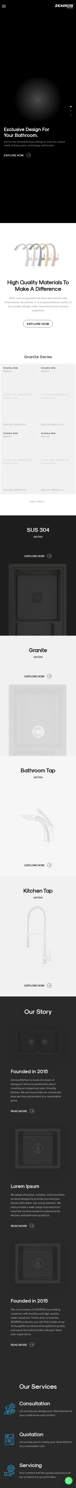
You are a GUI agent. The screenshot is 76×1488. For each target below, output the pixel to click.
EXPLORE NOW (17, 155)
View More (38, 501)
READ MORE (22, 1111)
